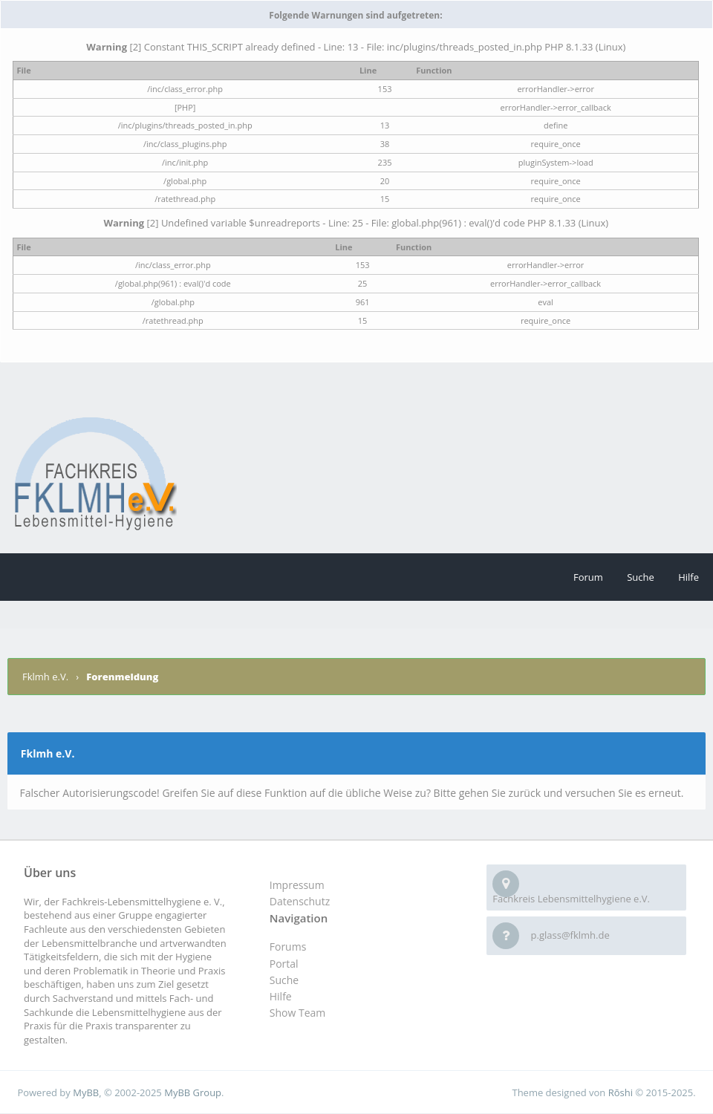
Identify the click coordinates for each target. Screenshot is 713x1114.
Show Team (297, 1013)
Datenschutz (300, 901)
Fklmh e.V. (46, 676)
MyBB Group (192, 1092)
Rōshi (620, 1092)
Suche (640, 577)
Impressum (297, 885)
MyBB (86, 1092)
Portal (284, 964)
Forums (288, 946)
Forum (588, 577)
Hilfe (688, 577)
